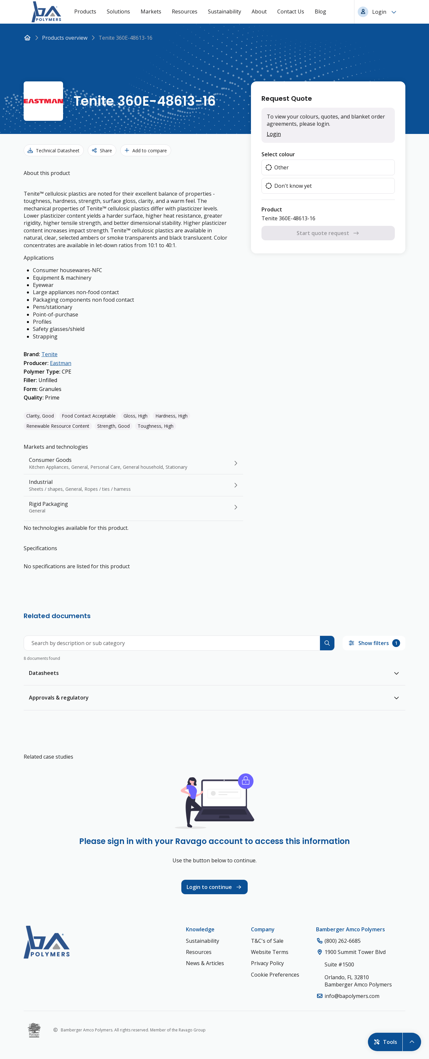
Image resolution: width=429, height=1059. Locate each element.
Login (274, 134)
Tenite (49, 354)
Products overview (64, 37)
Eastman (60, 363)
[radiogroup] (328, 177)
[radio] (328, 167)
